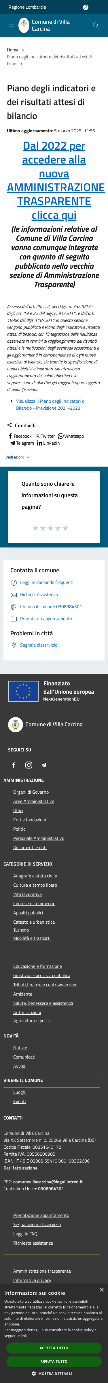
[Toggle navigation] (11, 24)
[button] (54, 1373)
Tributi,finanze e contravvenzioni (45, 984)
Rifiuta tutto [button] (54, 1361)
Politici (19, 828)
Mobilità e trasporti (32, 938)
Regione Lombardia (27, 6)
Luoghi (19, 1092)
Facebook (19, 435)
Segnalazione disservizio (37, 1224)
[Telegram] (44, 765)
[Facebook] (14, 765)
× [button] (101, 1290)
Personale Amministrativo (38, 838)
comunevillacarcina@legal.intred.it (48, 1181)
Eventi (19, 1101)
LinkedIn (48, 442)
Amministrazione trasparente (42, 1270)
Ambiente (22, 993)
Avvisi (19, 1066)
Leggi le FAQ (25, 1233)
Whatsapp (70, 435)
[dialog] (54, 1333)
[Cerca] (95, 25)
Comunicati (24, 1056)
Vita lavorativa (27, 894)
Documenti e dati (30, 847)
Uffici (18, 810)
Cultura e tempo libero (35, 884)
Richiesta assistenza (33, 1242)
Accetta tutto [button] (53, 1347)
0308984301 (51, 1188)
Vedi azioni (18, 457)
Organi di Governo (31, 791)
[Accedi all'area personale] (85, 7)
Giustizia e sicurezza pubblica (41, 975)
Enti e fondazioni (29, 819)
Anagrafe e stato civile (35, 875)
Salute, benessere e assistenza (43, 1003)
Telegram (21, 442)
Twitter (44, 435)
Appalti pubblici (28, 912)
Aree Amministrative (33, 801)
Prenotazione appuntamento (41, 1215)
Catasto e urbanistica (34, 921)
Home (12, 49)
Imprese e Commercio (34, 903)
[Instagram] (29, 765)
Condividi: (22, 426)
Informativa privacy (32, 1280)
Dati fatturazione (20, 1167)
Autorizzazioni (27, 1012)
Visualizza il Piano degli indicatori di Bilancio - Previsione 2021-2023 (51, 404)
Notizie (20, 1047)
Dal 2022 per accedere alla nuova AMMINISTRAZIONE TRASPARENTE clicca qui (56, 180)
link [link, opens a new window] (24, 1335)
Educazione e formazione (37, 966)
